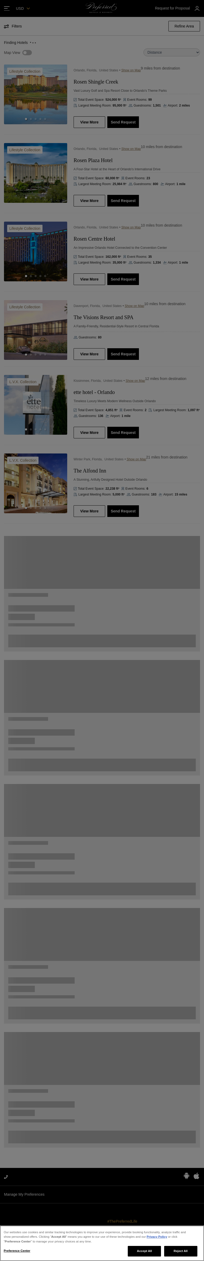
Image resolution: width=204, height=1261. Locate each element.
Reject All (181, 1251)
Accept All (144, 1251)
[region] (102, 1243)
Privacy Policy (157, 1236)
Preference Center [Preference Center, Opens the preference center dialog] (17, 1250)
